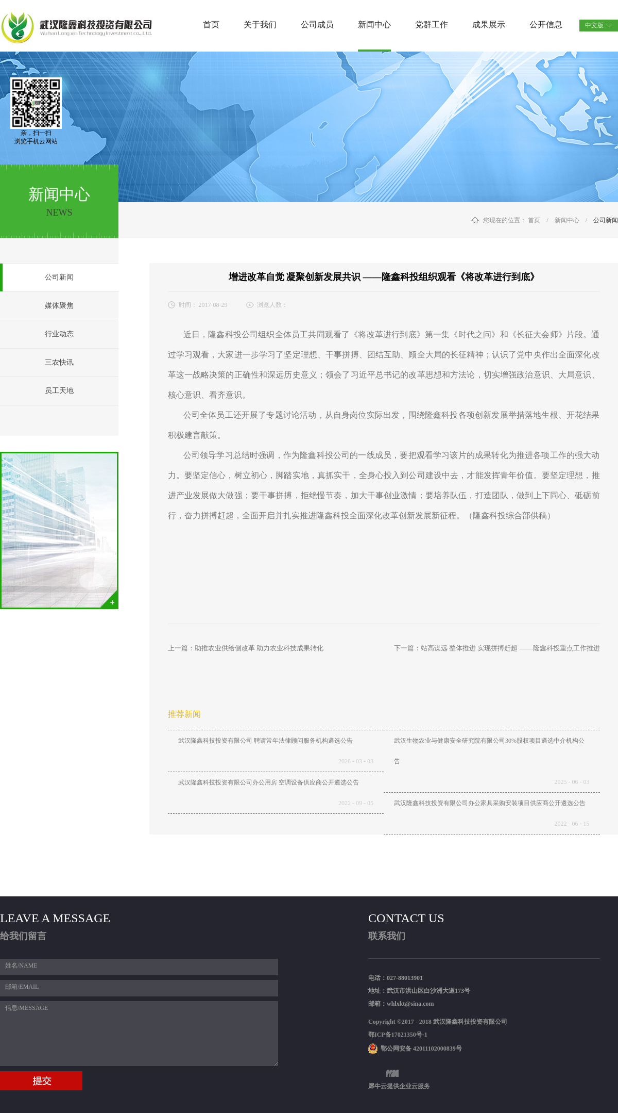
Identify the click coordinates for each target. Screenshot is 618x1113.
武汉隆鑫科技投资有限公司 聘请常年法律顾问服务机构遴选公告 (265, 740)
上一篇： (245, 648)
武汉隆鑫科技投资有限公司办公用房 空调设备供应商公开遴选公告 (268, 782)
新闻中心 (567, 220)
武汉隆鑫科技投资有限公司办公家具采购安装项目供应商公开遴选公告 (490, 803)
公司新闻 (605, 220)
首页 (211, 24)
